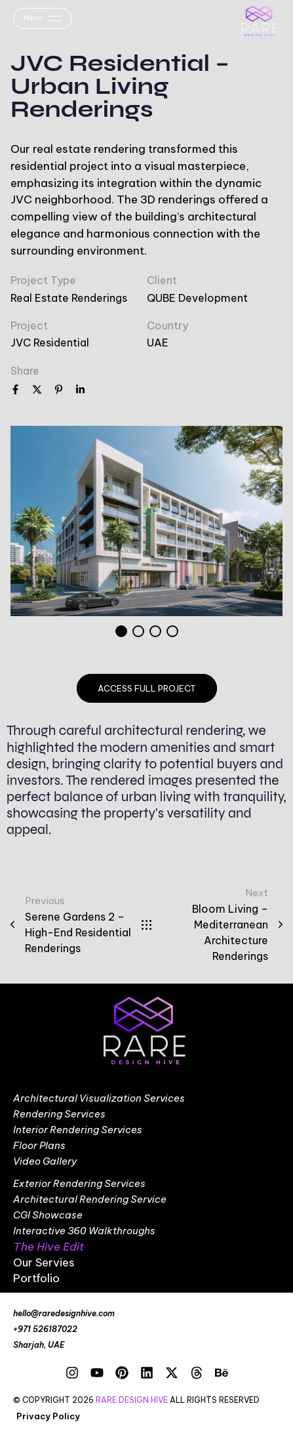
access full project (147, 688)
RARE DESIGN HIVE (132, 1400)
